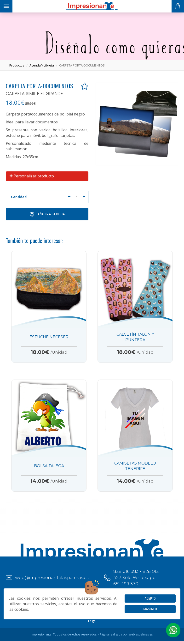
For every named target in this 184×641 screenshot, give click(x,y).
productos (16, 65)
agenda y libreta (41, 65)
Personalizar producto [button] (32, 176)
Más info (150, 609)
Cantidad (19, 196)
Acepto (150, 598)
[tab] (47, 176)
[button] (173, 630)
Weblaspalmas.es (141, 634)
